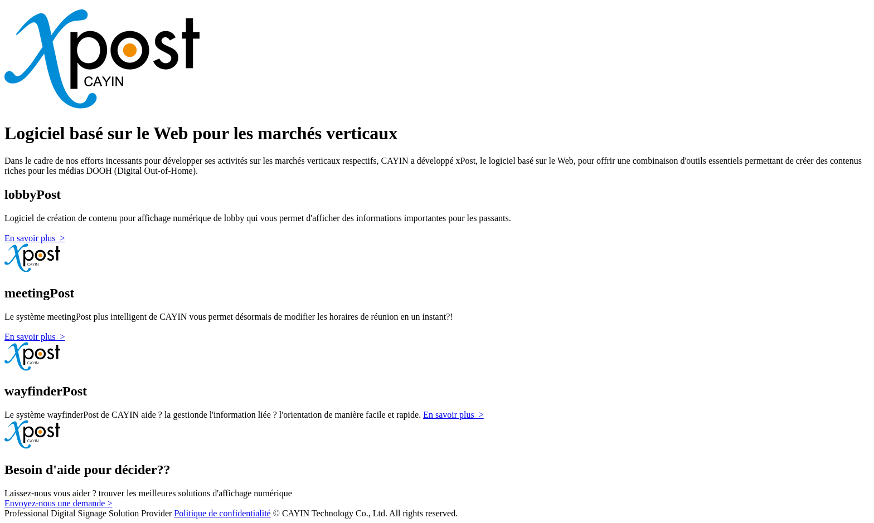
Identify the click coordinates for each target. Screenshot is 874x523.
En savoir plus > (34, 238)
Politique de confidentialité (222, 513)
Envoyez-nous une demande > (58, 503)
